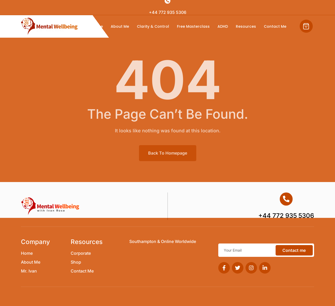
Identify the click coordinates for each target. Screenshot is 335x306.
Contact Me (275, 26)
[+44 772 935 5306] (286, 199)
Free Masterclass (193, 26)
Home (97, 26)
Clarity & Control (153, 26)
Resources (246, 26)
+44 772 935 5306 (167, 12)
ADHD (222, 26)
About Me (120, 26)
